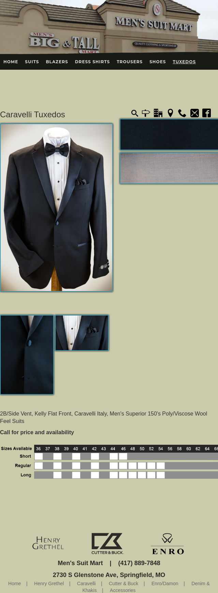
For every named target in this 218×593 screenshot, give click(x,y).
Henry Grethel (49, 583)
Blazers (57, 61)
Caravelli (86, 583)
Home (10, 61)
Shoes (157, 61)
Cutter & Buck (123, 583)
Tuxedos (184, 61)
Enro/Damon (164, 583)
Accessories (122, 590)
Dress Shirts (92, 61)
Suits (32, 61)
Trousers (130, 61)
